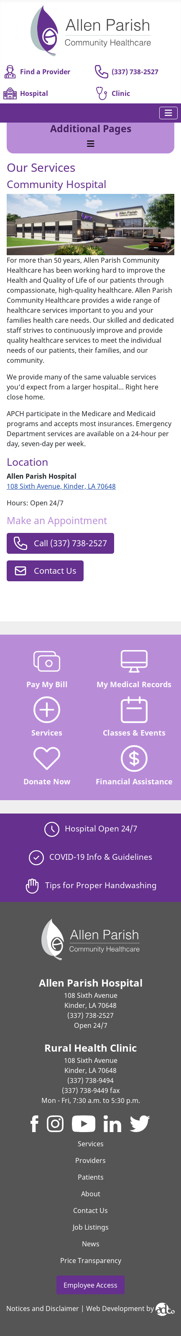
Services (46, 717)
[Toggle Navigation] (168, 113)
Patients (91, 1177)
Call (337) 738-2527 (60, 543)
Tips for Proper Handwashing (91, 885)
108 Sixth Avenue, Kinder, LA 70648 (61, 486)
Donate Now (46, 765)
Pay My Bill (47, 668)
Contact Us (45, 571)
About (90, 1193)
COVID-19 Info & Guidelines (90, 856)
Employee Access (90, 1285)
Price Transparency (90, 1260)
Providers (90, 1160)
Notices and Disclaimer (42, 1308)
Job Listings (91, 1227)
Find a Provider (36, 71)
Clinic (112, 93)
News (90, 1243)
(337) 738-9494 (90, 1080)
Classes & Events (134, 717)
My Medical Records (134, 668)
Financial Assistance (134, 765)
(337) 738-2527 (126, 71)
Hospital (25, 93)
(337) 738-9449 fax (91, 1090)
